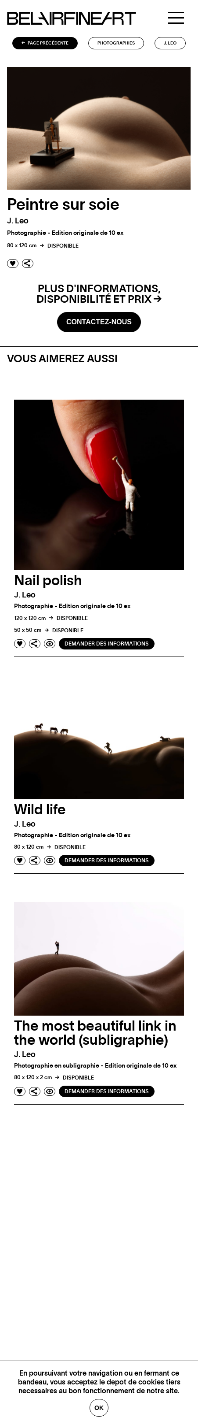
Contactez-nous (99, 322)
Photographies (116, 43)
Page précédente (45, 43)
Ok (99, 1407)
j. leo (170, 43)
